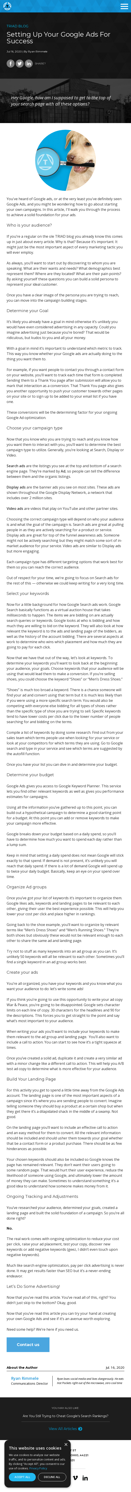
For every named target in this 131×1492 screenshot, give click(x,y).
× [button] (65, 1444)
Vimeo (75, 1478)
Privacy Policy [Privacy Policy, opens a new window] (38, 1468)
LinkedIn (85, 1478)
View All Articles (63, 1429)
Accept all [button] (22, 1477)
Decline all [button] (52, 1477)
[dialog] (37, 1464)
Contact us (28, 1344)
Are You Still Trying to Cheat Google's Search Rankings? (65, 1416)
